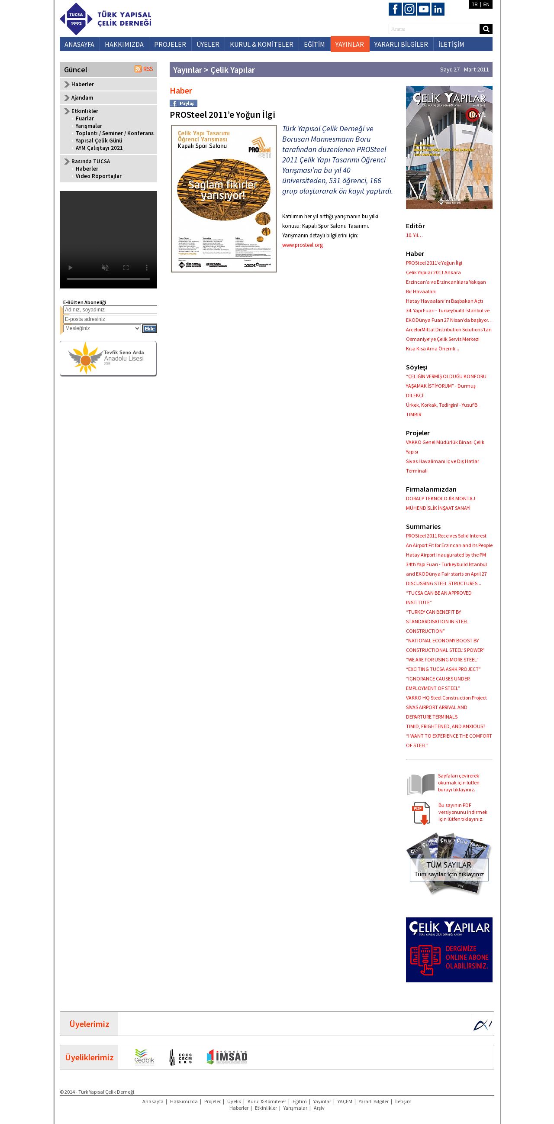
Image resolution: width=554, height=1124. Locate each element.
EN (486, 4)
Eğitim (300, 1101)
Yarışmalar (89, 126)
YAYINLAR (349, 44)
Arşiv (319, 1108)
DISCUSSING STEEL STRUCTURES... (443, 583)
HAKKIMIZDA (124, 44)
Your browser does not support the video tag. (108, 239)
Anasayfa (153, 1101)
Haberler (82, 84)
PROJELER (170, 44)
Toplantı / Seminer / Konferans (115, 133)
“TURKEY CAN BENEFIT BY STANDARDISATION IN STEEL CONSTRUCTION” (437, 621)
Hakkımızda (184, 1101)
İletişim (403, 1101)
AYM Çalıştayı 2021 (99, 148)
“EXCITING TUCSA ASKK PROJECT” (443, 669)
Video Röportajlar (99, 176)
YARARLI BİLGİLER (401, 44)
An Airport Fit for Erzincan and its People (449, 545)
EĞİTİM (314, 44)
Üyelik (234, 1101)
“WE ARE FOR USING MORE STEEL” (442, 659)
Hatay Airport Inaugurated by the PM (446, 554)
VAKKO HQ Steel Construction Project (446, 697)
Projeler (212, 1101)
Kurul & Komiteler (267, 1101)
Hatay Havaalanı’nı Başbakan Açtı (444, 301)
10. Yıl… (414, 235)
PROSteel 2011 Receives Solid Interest (446, 535)
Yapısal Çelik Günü (99, 140)
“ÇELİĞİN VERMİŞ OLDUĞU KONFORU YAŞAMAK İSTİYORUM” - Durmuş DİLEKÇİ (446, 385)
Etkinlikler (266, 1108)
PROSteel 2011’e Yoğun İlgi (434, 262)
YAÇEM (345, 1101)
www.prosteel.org (302, 245)
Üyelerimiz (89, 1023)
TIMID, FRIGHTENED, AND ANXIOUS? (445, 726)
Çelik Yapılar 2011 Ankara (433, 272)
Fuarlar (85, 118)
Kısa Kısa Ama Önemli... (432, 348)
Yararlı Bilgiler (374, 1101)
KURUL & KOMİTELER (261, 44)
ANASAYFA (79, 44)
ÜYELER (207, 44)
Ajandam (82, 97)
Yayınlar (322, 1101)
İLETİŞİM (451, 44)
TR (474, 4)
